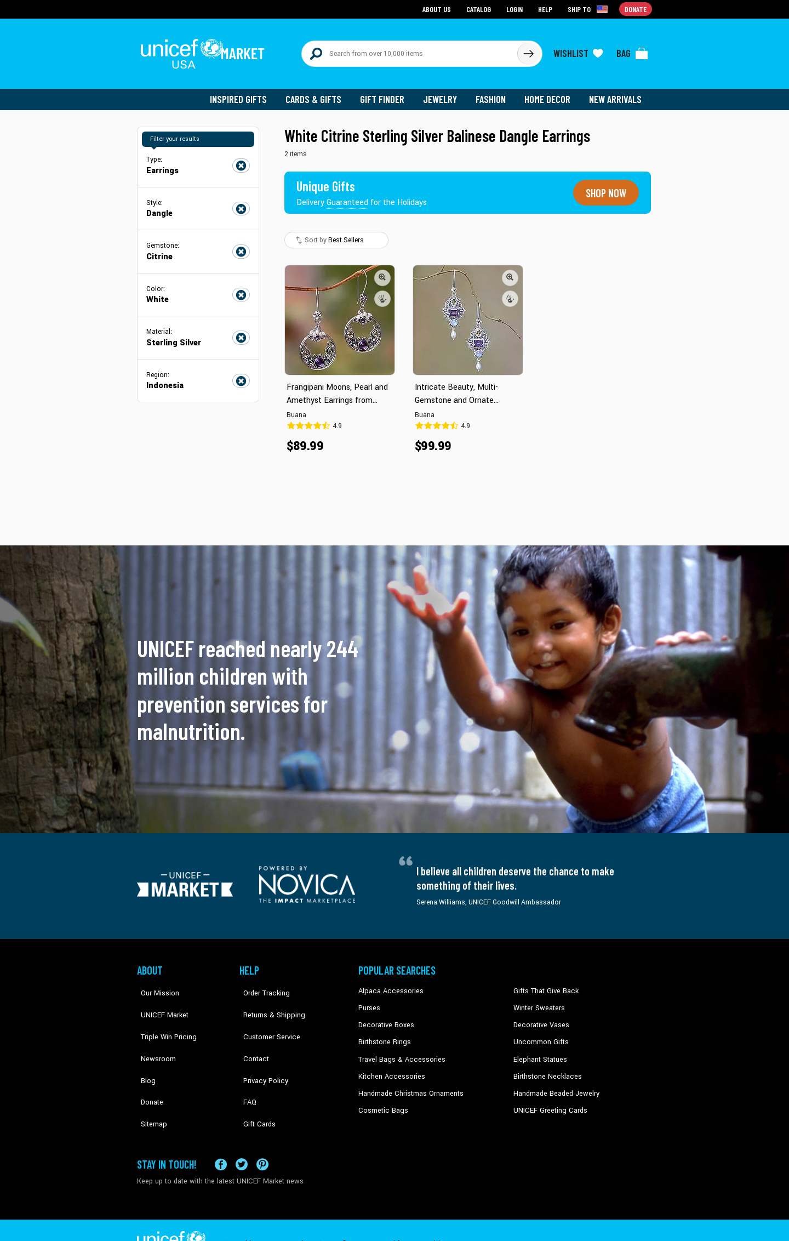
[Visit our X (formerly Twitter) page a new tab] (241, 1137)
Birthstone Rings (383, 1034)
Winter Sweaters (537, 1000)
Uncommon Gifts (539, 1034)
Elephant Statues (539, 1050)
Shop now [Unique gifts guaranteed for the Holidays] (604, 186)
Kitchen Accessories (389, 1067)
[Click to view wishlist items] (578, 50)
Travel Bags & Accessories (398, 1050)
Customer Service (266, 1017)
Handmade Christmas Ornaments (409, 1084)
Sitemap (149, 1084)
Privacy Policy (260, 1050)
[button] (382, 270)
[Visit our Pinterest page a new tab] (262, 1137)
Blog (144, 1050)
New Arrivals (616, 93)
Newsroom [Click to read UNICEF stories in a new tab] (153, 1034)
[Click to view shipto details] (589, 8)
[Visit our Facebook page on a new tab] (220, 1137)
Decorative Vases (539, 1017)
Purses (369, 1000)
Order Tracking (261, 984)
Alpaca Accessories (388, 984)
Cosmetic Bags (381, 1100)
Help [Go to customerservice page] (546, 8)
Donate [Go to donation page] (636, 8)
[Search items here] (409, 50)
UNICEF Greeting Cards (547, 1100)
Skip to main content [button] (394, 0)
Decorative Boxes (384, 1017)
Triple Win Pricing (163, 1017)
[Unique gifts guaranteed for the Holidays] (363, 186)
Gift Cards (254, 1084)
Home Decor (549, 93)
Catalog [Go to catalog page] (480, 8)
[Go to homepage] (205, 50)
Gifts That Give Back (543, 984)
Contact (251, 1034)
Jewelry (444, 93)
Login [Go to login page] (515, 8)
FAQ (246, 1067)
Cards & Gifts (320, 93)
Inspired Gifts (246, 93)
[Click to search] (528, 50)
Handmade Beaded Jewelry (553, 1084)
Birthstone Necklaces (545, 1067)
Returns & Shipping (268, 1000)
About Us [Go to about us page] (439, 8)
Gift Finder (387, 93)
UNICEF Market (159, 1000)
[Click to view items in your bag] (632, 50)
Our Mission (155, 984)
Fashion (493, 93)
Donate (148, 1067)
